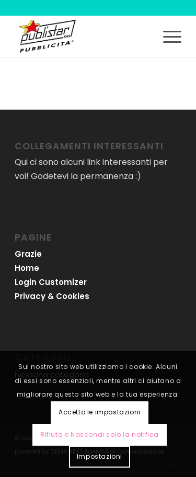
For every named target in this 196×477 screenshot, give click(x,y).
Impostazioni (99, 456)
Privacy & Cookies (52, 296)
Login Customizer (51, 282)
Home (27, 268)
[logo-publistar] (81, 36)
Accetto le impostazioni (100, 412)
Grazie (28, 253)
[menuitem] (167, 36)
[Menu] (167, 36)
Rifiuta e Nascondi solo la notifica (99, 434)
